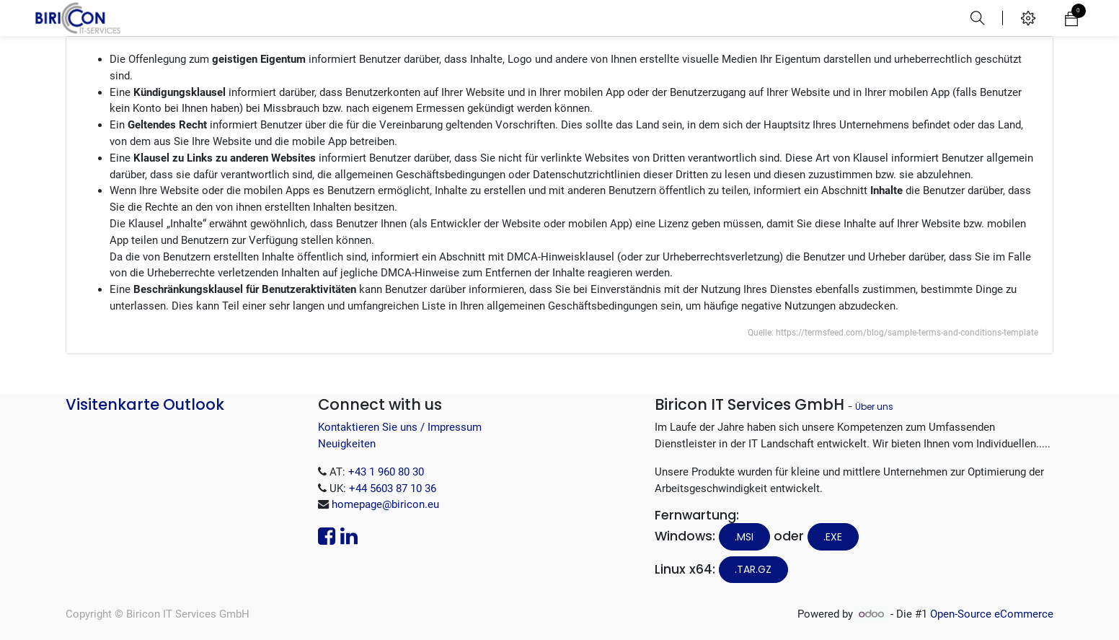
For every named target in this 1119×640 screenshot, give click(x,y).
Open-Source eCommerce (991, 614)
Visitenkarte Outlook (145, 404)
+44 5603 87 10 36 (392, 488)
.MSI (744, 537)
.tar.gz (753, 569)
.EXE (832, 537)
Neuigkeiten (347, 443)
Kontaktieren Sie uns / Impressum (400, 427)
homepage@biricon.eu (385, 504)
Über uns (874, 406)
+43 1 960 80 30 (386, 471)
